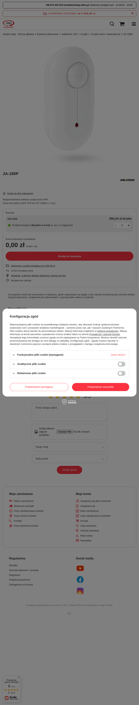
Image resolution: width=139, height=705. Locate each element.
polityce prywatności (107, 331)
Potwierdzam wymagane (39, 386)
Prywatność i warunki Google (104, 334)
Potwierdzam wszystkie (101, 386)
